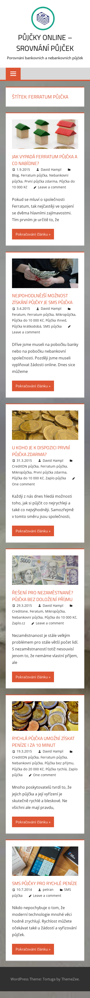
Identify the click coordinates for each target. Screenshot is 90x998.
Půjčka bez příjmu (59, 763)
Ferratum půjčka (34, 175)
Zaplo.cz (18, 623)
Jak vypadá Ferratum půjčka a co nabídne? (45, 160)
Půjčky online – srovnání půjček (45, 42)
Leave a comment (52, 187)
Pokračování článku (32, 234)
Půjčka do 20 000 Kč (28, 769)
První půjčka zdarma (40, 181)
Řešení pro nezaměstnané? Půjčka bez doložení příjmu (44, 596)
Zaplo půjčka (56, 478)
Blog (15, 175)
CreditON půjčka (25, 466)
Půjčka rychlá (56, 769)
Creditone (20, 611)
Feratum (18, 314)
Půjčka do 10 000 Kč (28, 320)
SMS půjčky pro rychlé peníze (38, 886)
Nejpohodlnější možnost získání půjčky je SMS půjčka (44, 299)
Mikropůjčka (65, 314)
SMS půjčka (52, 326)
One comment (23, 484)
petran (48, 896)
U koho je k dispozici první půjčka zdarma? (42, 451)
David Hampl (51, 169)
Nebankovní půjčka (27, 617)
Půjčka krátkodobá (26, 326)
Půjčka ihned (56, 320)
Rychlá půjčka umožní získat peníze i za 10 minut (42, 741)
